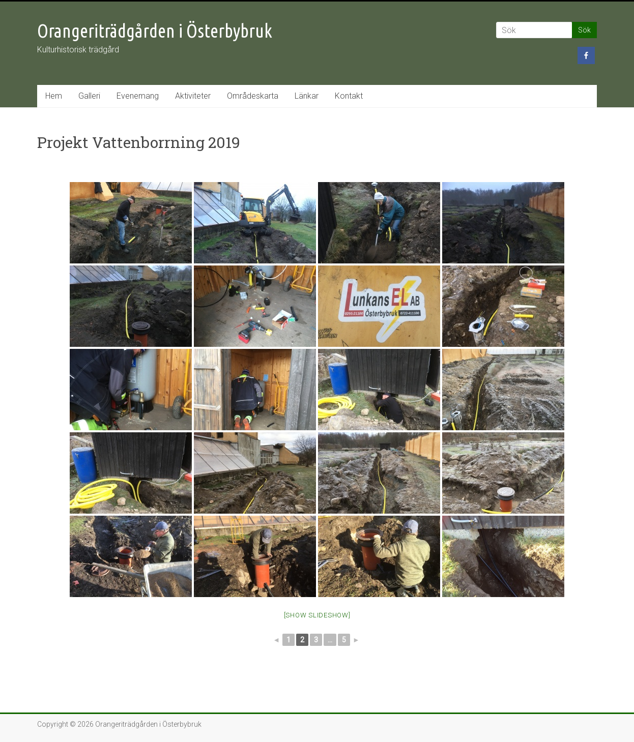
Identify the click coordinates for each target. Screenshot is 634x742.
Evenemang (138, 96)
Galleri (89, 96)
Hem (53, 96)
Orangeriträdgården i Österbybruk (154, 30)
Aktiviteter (193, 96)
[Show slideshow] (317, 615)
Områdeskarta (252, 96)
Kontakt (349, 96)
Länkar (307, 96)
